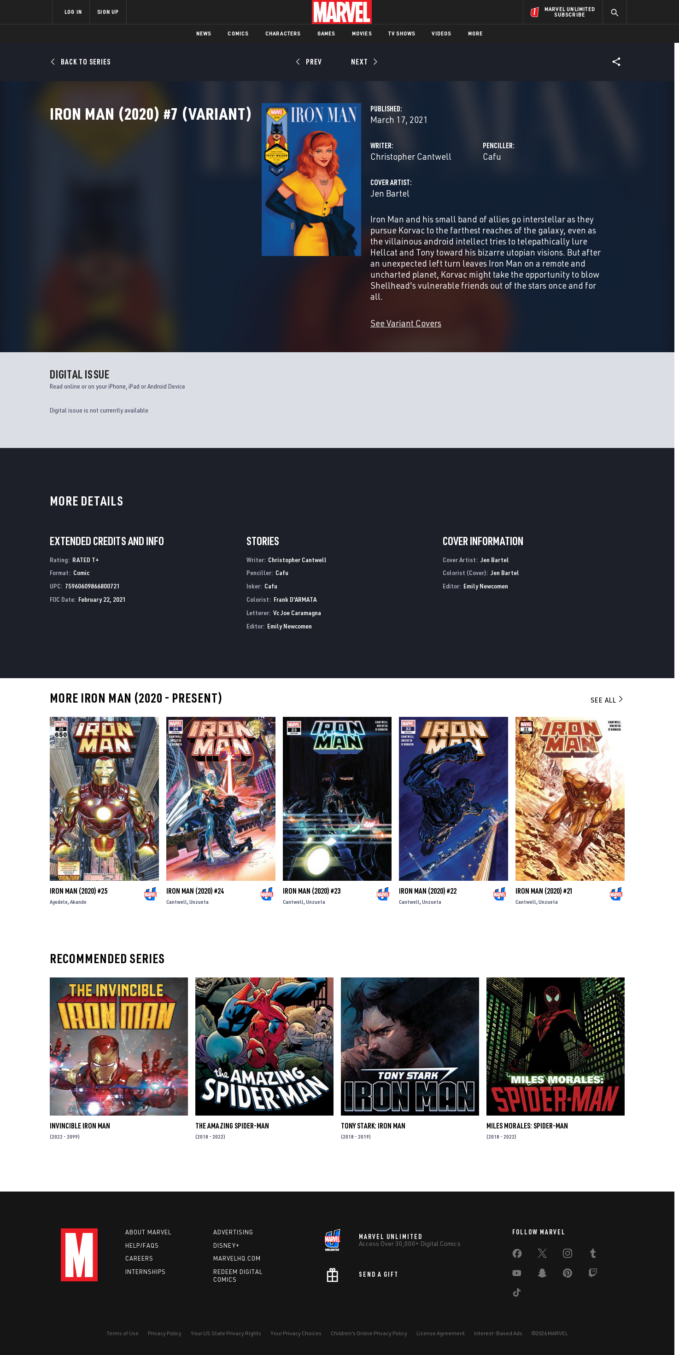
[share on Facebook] (517, 1255)
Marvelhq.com (237, 1258)
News (203, 33)
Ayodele (59, 923)
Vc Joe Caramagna (297, 634)
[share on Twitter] (542, 1255)
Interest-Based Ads (498, 1333)
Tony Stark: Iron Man (373, 1147)
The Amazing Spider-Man (232, 1147)
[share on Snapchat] (542, 1274)
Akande (78, 923)
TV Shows (402, 33)
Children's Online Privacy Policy (369, 1333)
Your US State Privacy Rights (226, 1333)
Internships (145, 1272)
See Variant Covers (257, 330)
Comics (238, 33)
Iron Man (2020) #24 (195, 912)
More (475, 33)
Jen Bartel (241, 233)
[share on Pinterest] (567, 1274)
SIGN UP (107, 11)
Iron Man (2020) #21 (544, 912)
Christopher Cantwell (262, 197)
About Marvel (148, 1232)
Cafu (418, 197)
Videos (441, 33)
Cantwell (176, 923)
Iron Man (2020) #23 (311, 912)
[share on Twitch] (592, 1274)
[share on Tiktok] (516, 1294)
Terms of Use (122, 1333)
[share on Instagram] (567, 1255)
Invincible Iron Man (80, 1147)
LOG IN (73, 11)
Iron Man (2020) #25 (78, 912)
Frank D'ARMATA (295, 621)
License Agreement (440, 1333)
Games (326, 33)
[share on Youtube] (516, 1274)
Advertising (233, 1232)
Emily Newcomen (289, 647)
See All (608, 722)
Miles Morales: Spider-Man (527, 1147)
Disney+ (226, 1245)
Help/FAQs (142, 1245)
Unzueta (199, 923)
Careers (139, 1258)
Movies (362, 33)
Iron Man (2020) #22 (428, 912)
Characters (283, 33)
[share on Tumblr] (592, 1255)
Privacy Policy (164, 1333)
